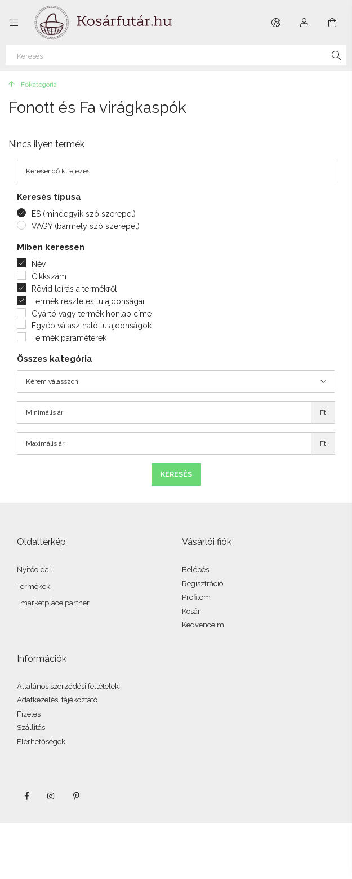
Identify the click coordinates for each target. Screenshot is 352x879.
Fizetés (29, 714)
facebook (26, 796)
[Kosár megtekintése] (332, 22)
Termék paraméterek (69, 337)
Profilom (196, 597)
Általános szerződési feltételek (68, 686)
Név (39, 264)
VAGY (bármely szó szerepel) (86, 226)
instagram (51, 796)
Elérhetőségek (41, 741)
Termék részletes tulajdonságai (88, 301)
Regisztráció (202, 583)
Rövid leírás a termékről (74, 288)
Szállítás (31, 727)
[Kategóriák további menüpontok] (14, 22)
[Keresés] (176, 55)
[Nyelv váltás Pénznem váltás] (276, 22)
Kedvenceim (203, 625)
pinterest (76, 796)
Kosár (191, 611)
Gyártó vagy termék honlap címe (92, 313)
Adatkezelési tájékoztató (57, 700)
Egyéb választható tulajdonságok (92, 325)
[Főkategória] (32, 85)
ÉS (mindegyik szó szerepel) (84, 213)
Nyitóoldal (34, 569)
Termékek (33, 586)
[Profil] (304, 22)
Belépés (195, 569)
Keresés (176, 474)
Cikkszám (49, 276)
